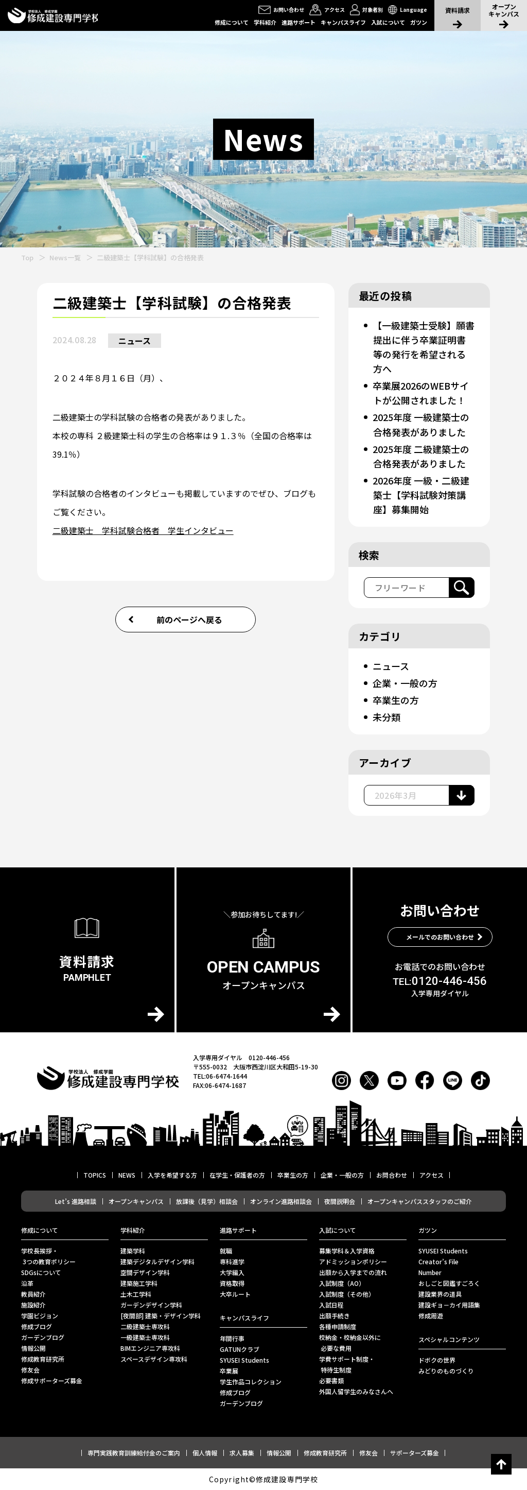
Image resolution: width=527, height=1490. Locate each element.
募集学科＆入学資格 (347, 1250)
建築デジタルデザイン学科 (157, 1261)
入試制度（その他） (347, 1294)
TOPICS (94, 1174)
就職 (226, 1250)
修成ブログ (36, 1326)
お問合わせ (391, 1174)
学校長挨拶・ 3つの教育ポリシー (48, 1256)
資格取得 (232, 1283)
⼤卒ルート (235, 1294)
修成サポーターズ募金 (51, 1380)
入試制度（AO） (342, 1283)
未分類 (386, 717)
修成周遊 (430, 1315)
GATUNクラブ (239, 1349)
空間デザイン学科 (145, 1272)
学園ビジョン (39, 1315)
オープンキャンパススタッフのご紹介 (419, 1201)
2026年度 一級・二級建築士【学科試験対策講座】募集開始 (421, 495)
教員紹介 (33, 1294)
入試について (388, 22)
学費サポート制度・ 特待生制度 (347, 1364)
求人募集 (242, 1452)
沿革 (27, 1283)
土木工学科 (135, 1294)
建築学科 (132, 1250)
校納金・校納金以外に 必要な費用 (350, 1342)
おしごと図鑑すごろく (449, 1283)
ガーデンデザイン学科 (151, 1304)
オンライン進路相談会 (281, 1201)
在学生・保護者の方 (237, 1174)
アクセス (431, 1174)
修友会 (30, 1369)
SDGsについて (41, 1272)
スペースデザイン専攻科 (153, 1358)
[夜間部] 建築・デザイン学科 (160, 1315)
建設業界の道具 (440, 1294)
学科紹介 (265, 22)
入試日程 (331, 1304)
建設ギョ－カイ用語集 (449, 1304)
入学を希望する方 (172, 1174)
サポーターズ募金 (414, 1452)
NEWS (126, 1174)
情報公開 (33, 1348)
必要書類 (331, 1380)
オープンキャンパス (136, 1201)
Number (430, 1272)
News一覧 (65, 257)
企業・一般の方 (405, 683)
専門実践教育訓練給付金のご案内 (133, 1452)
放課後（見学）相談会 (207, 1201)
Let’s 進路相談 (75, 1201)
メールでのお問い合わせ (440, 936)
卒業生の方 (396, 700)
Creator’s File (438, 1261)
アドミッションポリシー (353, 1261)
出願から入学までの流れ (353, 1272)
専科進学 (232, 1261)
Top (27, 257)
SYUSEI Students (244, 1359)
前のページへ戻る (189, 619)
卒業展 (229, 1370)
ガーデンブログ (42, 1337)
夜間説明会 (339, 1201)
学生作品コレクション (251, 1381)
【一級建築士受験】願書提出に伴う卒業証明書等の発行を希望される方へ (424, 347)
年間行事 (232, 1338)
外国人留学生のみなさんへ (356, 1391)
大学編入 (232, 1272)
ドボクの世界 (436, 1359)
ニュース (134, 340)
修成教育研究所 (42, 1358)
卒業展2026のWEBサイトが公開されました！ (421, 393)
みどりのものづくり (446, 1370)
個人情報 (204, 1452)
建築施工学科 (138, 1283)
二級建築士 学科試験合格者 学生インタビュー (143, 530)
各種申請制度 (337, 1326)
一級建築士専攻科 (145, 1337)
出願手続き (334, 1315)
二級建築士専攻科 (145, 1326)
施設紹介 (33, 1304)
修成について (232, 22)
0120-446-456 (440, 981)
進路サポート (298, 22)
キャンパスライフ (343, 22)
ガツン (418, 22)
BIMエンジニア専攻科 (150, 1348)
